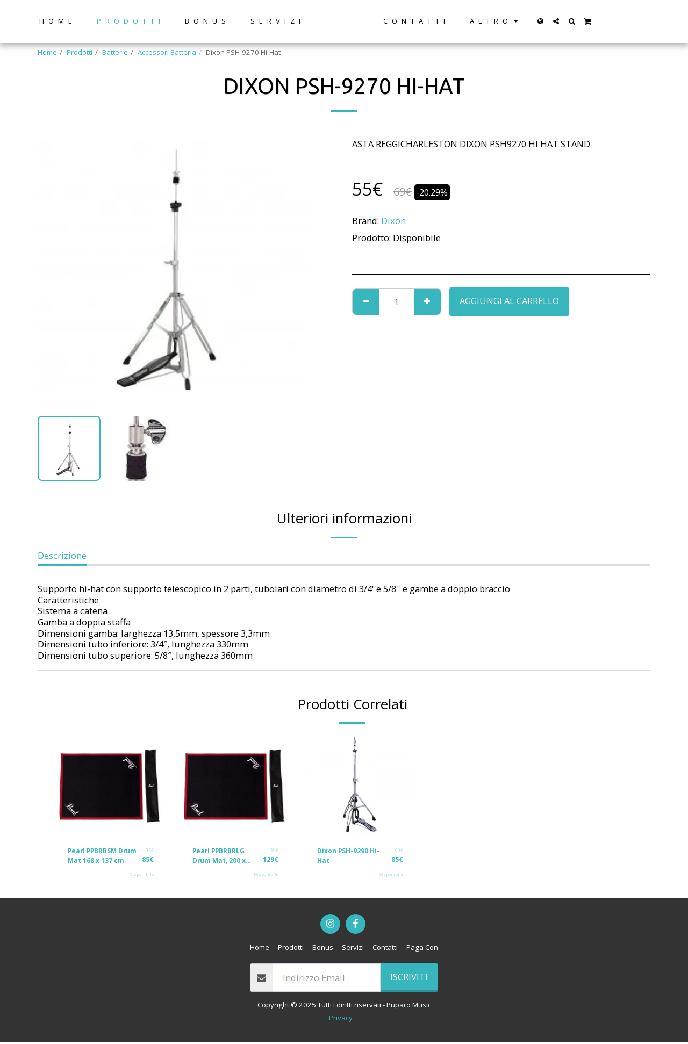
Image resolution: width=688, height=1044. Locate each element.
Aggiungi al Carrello (509, 300)
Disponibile (141, 876)
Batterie (115, 52)
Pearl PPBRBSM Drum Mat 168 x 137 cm (103, 857)
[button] (575, 21)
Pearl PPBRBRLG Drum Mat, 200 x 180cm (221, 857)
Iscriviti (409, 979)
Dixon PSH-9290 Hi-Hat (351, 856)
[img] (110, 786)
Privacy (341, 1020)
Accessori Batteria (167, 52)
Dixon (393, 220)
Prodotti (79, 52)
